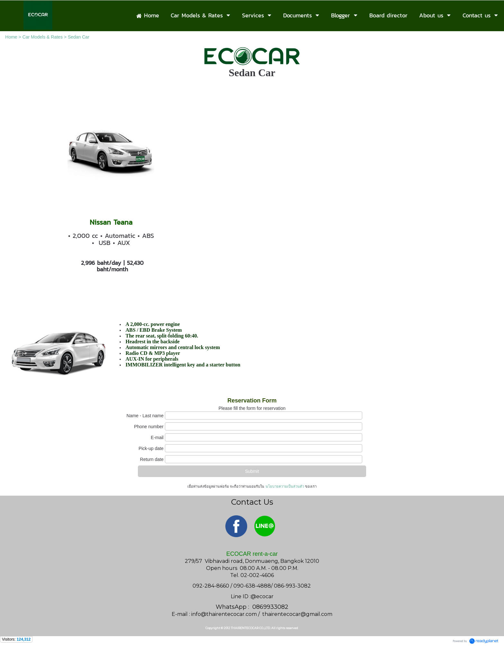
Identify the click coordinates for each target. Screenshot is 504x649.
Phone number (149, 426)
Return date (152, 459)
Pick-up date (151, 448)
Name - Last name (145, 415)
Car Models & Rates (42, 37)
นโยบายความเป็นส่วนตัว (284, 486)
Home (11, 37)
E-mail (157, 437)
